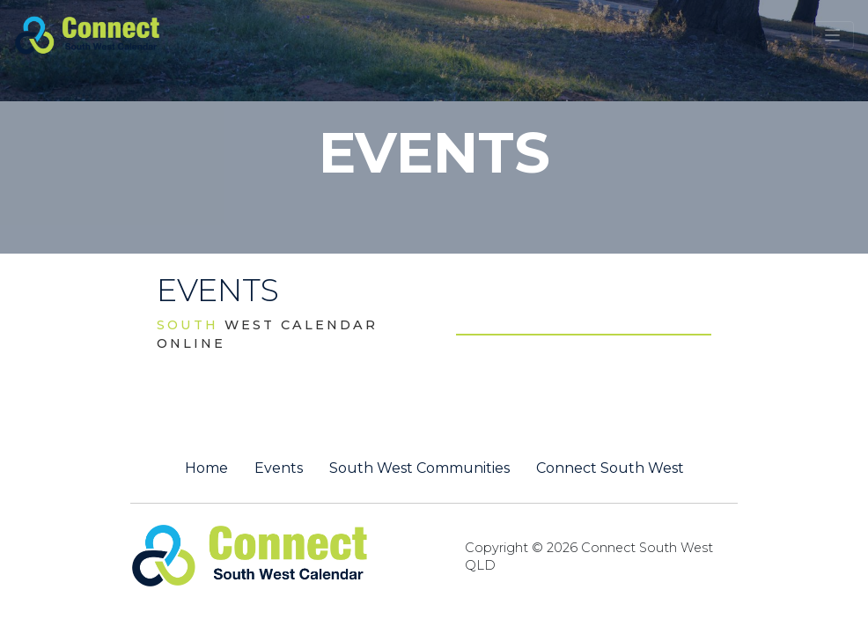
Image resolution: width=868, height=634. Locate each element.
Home (206, 468)
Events (278, 468)
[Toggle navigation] (833, 35)
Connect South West (610, 468)
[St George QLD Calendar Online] (116, 33)
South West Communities (419, 468)
